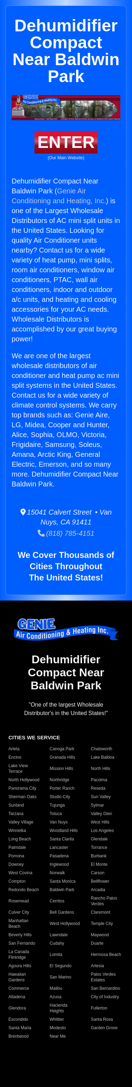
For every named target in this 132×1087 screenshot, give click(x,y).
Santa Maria (19, 1027)
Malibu (56, 988)
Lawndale (59, 934)
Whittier (57, 1019)
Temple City (102, 923)
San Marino (60, 977)
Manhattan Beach (18, 923)
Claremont (100, 912)
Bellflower (100, 881)
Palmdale (17, 847)
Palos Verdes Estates (103, 977)
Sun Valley (101, 796)
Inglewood (59, 864)
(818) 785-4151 (66, 533)
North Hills (100, 768)
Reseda (98, 788)
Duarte (97, 943)
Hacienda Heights (59, 1008)
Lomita (56, 954)
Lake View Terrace (18, 768)
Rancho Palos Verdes (104, 901)
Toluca (56, 813)
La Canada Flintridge (18, 954)
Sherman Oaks (22, 796)
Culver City (18, 912)
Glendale (99, 839)
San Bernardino (105, 988)
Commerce (18, 988)
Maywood (100, 934)
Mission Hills (61, 768)
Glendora (17, 1008)
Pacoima (99, 779)
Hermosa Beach (106, 954)
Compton (17, 881)
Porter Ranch (62, 788)
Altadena (16, 996)
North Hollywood (23, 779)
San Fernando (21, 943)
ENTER (66, 142)
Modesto (58, 1027)
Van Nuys (59, 822)
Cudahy (57, 943)
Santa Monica (62, 881)
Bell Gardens (62, 912)
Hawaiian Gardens (17, 977)
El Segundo (60, 965)
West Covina (20, 872)
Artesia (97, 965)
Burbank (99, 855)
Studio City (60, 796)
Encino (14, 757)
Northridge (59, 779)
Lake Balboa (102, 757)
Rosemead (18, 901)
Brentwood (18, 1036)
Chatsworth (101, 748)
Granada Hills (62, 757)
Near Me (58, 1036)
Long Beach (19, 839)
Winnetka (17, 830)
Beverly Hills (20, 934)
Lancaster (59, 847)
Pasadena (59, 855)
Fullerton (99, 1008)
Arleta (13, 748)
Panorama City (22, 788)
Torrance (99, 847)
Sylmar (97, 805)
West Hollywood (65, 923)
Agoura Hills (19, 965)
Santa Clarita (62, 839)
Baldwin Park (62, 889)
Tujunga (57, 805)
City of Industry (105, 996)
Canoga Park (62, 748)
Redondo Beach (23, 889)
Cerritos (57, 901)
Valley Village (20, 822)
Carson (98, 872)
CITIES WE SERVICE (34, 737)
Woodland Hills (64, 830)
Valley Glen (101, 813)
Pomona (16, 855)
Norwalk (57, 872)
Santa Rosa (102, 1019)
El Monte (99, 864)
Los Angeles (102, 830)
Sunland (16, 805)
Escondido (18, 1019)
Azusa (55, 996)
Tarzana (16, 813)
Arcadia (98, 889)
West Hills (100, 822)
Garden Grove (104, 1027)
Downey (16, 864)
